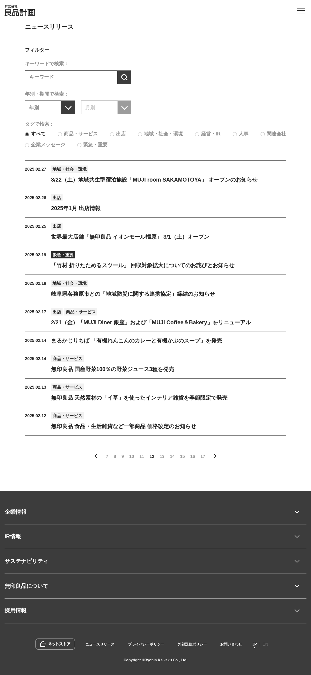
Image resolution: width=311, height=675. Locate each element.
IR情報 (13, 537)
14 (172, 456)
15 (182, 456)
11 (141, 456)
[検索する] (124, 77)
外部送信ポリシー (192, 644)
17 (202, 456)
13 (162, 456)
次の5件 (215, 456)
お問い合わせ (231, 644)
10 (131, 456)
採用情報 (15, 611)
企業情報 (15, 512)
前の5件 (95, 456)
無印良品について (26, 586)
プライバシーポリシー (146, 644)
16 (192, 456)
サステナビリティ (26, 561)
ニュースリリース (99, 644)
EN (265, 644)
